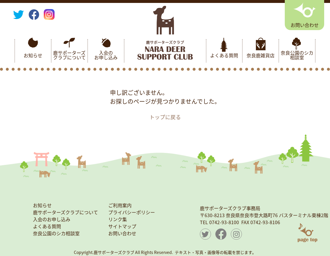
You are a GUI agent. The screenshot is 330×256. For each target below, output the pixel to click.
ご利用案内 (120, 205)
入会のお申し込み (106, 55)
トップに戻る (165, 117)
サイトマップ (122, 226)
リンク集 (117, 219)
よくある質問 (224, 55)
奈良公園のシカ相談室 (297, 55)
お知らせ (33, 55)
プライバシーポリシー (131, 212)
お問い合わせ (122, 233)
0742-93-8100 (224, 222)
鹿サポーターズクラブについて (69, 55)
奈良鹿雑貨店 (261, 55)
